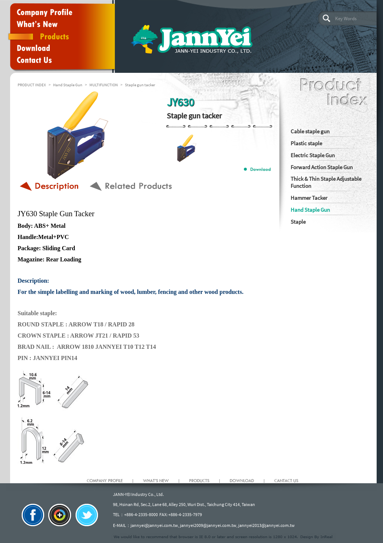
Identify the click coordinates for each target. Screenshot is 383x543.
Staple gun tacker (140, 84)
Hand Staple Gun (67, 84)
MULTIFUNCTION (103, 84)
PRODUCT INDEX (32, 84)
